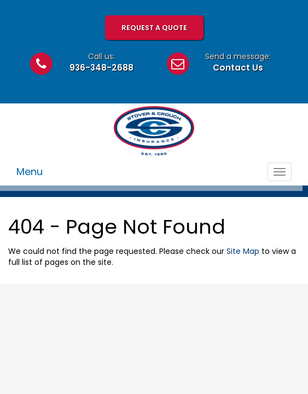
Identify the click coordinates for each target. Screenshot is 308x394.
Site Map (242, 251)
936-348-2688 (101, 67)
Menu (29, 171)
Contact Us (238, 67)
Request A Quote (154, 27)
